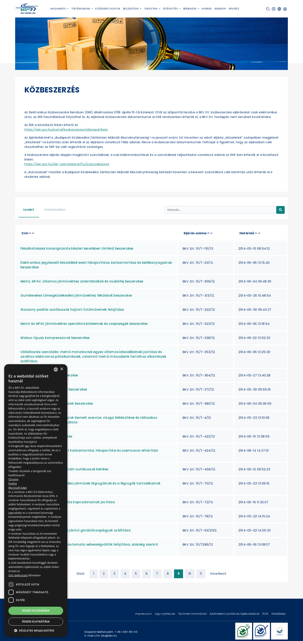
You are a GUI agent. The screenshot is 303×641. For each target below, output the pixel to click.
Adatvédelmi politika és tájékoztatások (235, 614)
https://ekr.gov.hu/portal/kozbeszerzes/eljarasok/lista (66, 129)
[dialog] (35, 500)
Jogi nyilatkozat (165, 614)
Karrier (207, 8)
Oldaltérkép (278, 614)
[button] (268, 9)
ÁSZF (265, 614)
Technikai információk (192, 614)
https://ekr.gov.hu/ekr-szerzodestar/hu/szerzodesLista (66, 164)
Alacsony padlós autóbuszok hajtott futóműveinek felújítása (72, 309)
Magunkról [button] (58, 8)
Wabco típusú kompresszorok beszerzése (55, 338)
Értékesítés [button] (171, 8)
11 (201, 573)
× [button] (61, 369)
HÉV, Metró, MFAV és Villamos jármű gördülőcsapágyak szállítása (75, 530)
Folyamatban (54, 209)
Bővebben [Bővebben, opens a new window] (34, 575)
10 (189, 573)
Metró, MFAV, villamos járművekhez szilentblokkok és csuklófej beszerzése (81, 281)
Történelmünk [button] (81, 8)
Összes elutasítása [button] (36, 621)
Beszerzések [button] (131, 8)
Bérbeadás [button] (190, 8)
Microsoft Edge (17, 488)
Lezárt (28, 209)
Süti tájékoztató (18, 575)
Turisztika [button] (151, 8)
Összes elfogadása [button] (36, 610)
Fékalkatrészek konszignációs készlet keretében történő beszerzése (76, 248)
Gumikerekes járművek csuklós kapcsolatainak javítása (67, 502)
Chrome (13, 479)
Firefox (12, 483)
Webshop (220, 8)
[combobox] (56, 369)
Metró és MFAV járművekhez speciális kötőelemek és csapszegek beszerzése (84, 323)
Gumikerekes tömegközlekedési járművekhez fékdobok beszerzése (76, 295)
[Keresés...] (220, 210)
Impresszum (144, 614)
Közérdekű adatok (107, 8)
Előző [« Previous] (80, 573)
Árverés (234, 8)
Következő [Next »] (218, 573)
